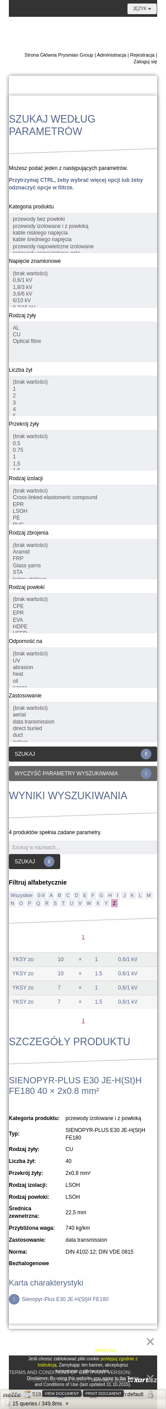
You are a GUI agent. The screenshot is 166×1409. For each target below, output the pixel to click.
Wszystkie (22, 895)
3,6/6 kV (83, 294)
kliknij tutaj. (106, 1350)
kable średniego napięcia (83, 239)
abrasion (83, 667)
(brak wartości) (83, 273)
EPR (83, 504)
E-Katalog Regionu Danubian (103, 34)
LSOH (83, 511)
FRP (83, 558)
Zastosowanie (25, 696)
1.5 (98, 973)
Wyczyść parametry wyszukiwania (83, 773)
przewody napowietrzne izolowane (83, 246)
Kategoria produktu (31, 207)
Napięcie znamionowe (35, 261)
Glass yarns (83, 565)
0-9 (41, 895)
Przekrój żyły (24, 424)
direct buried (83, 728)
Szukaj (83, 754)
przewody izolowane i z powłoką (83, 226)
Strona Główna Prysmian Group (58, 55)
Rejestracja (142, 55)
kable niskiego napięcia (83, 233)
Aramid (83, 552)
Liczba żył (20, 370)
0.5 (83, 443)
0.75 (83, 450)
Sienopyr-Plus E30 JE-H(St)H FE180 (58, 1299)
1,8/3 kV (83, 287)
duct (83, 735)
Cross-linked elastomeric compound (83, 497)
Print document (103, 1393)
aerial (83, 715)
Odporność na (25, 641)
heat (83, 674)
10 (60, 959)
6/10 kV (83, 300)
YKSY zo (23, 959)
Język (142, 8)
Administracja (111, 55)
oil (83, 681)
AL (83, 328)
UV (83, 661)
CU (83, 334)
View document (62, 1393)
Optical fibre (83, 341)
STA (83, 572)
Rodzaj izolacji (26, 478)
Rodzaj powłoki (27, 587)
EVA (83, 620)
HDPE (83, 627)
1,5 (83, 464)
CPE (83, 606)
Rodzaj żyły (22, 315)
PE (83, 518)
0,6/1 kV (83, 280)
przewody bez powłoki (83, 219)
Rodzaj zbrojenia (28, 533)
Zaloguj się (145, 61)
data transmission (83, 722)
